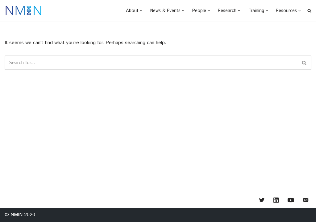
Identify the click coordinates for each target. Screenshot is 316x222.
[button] (141, 11)
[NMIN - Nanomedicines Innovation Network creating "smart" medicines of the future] (23, 11)
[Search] (151, 63)
